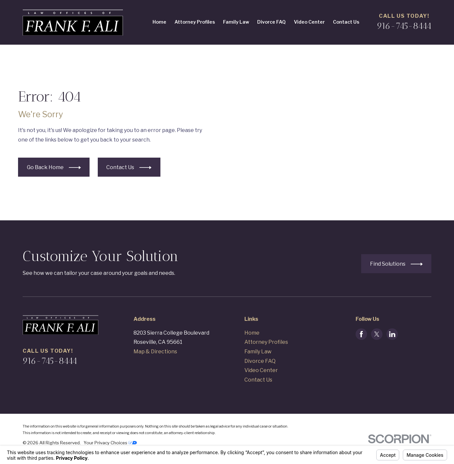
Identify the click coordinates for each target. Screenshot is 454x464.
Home (251, 333)
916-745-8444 (404, 26)
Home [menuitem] (159, 22)
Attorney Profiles (266, 342)
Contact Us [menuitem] (346, 22)
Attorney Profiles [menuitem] (195, 22)
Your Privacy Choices (110, 442)
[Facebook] (361, 334)
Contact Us (258, 380)
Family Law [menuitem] (236, 22)
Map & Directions (155, 351)
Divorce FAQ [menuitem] (271, 22)
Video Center (261, 370)
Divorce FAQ (260, 361)
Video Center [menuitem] (309, 22)
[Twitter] (377, 334)
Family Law (258, 351)
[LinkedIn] (392, 334)
